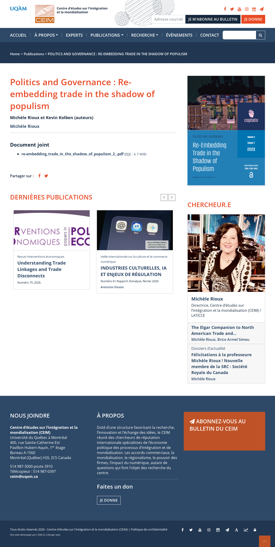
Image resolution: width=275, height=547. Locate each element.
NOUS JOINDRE (30, 415)
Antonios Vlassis (112, 287)
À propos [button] (45, 35)
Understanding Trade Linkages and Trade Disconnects (41, 269)
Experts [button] (74, 35)
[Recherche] (239, 35)
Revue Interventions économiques (40, 256)
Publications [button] (105, 35)
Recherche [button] (143, 35)
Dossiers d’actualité (208, 348)
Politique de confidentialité (149, 529)
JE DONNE (253, 19)
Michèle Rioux (24, 126)
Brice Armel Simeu (233, 339)
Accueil (18, 35)
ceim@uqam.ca (24, 476)
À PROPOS (110, 415)
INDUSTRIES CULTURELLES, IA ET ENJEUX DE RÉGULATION (134, 271)
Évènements (179, 35)
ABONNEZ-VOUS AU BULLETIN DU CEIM (218, 425)
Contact (209, 35)
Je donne (109, 500)
